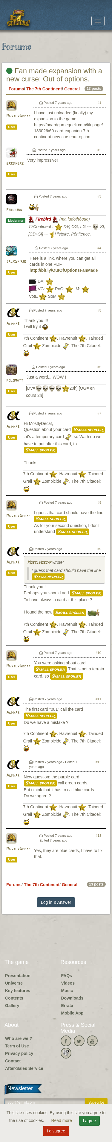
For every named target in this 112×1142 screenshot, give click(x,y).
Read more (62, 1120)
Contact (13, 1061)
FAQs (66, 975)
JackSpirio (16, 261)
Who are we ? (18, 1038)
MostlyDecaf (18, 116)
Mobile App (72, 1013)
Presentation (17, 975)
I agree (89, 1120)
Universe (14, 983)
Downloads (72, 998)
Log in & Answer (56, 902)
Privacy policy (19, 1053)
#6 (99, 367)
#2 (99, 150)
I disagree (56, 1131)
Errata (67, 1005)
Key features (17, 990)
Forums (16, 88)
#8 (99, 502)
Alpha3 (12, 324)
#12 (98, 762)
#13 (98, 835)
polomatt (14, 380)
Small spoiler (88, 430)
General (72, 88)
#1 (99, 102)
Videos (68, 983)
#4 (99, 248)
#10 (98, 652)
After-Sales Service (24, 1068)
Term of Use (17, 1046)
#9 (99, 549)
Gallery (12, 1005)
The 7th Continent (44, 88)
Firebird (14, 210)
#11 (98, 699)
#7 (99, 413)
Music (67, 990)
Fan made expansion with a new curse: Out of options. (54, 75)
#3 (99, 196)
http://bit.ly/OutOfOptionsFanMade (64, 270)
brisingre (15, 163)
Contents (14, 998)
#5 (99, 310)
